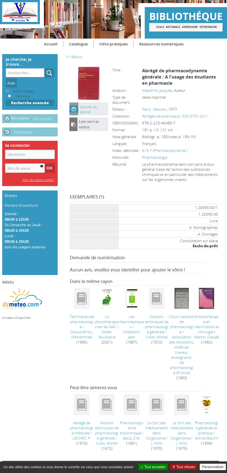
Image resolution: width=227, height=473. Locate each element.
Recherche (44, 68)
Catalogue (78, 44)
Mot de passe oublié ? (38, 180)
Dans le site (23, 96)
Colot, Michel (157, 337)
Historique (23, 132)
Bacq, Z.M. (132, 438)
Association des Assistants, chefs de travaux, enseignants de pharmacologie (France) (181, 354)
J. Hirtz (156, 443)
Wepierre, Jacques (157, 90)
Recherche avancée (30, 102)
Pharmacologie (154, 157)
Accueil (50, 44)
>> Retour (74, 56)
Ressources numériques (161, 44)
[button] (73, 109)
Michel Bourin (206, 438)
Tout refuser (183, 467)
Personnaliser (213, 467)
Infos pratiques (113, 44)
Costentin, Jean (131, 334)
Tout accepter (153, 467)
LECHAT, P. (82, 438)
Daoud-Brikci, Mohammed (81, 334)
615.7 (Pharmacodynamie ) (165, 150)
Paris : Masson (154, 109)
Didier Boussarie (106, 334)
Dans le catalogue (24, 91)
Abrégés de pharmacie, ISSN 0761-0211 (175, 116)
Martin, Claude (206, 337)
